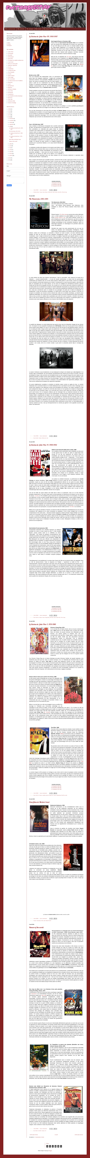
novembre (11, 120)
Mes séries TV (47, 29)
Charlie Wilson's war (60, 217)
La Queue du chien (12, 70)
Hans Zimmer (45, 192)
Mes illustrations (10, 29)
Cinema (40, 192)
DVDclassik (10, 92)
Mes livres (38, 29)
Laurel (9, 84)
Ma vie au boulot (11, 79)
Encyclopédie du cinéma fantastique (15, 95)
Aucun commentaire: (43, 189)
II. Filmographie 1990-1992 (56, 184)
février (10, 153)
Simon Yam (58, 617)
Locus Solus (10, 90)
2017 (9, 114)
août (10, 126)
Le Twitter (9, 44)
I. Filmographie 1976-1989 (56, 182)
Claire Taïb (10, 99)
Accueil (56, 1134)
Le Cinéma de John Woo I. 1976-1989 (42, 624)
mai (10, 147)
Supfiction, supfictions (12, 65)
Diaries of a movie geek (13, 63)
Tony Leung (63, 617)
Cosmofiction (10, 68)
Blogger (50, 1150)
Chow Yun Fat (36, 617)
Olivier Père (10, 58)
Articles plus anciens (79, 1134)
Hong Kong (47, 617)
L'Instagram (9, 45)
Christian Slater (36, 192)
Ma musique (30, 29)
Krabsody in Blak (11, 101)
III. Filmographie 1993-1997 (56, 609)
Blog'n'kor (10, 87)
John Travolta (55, 192)
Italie (42, 920)
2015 (9, 158)
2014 (9, 160)
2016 (9, 116)
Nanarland (33, 993)
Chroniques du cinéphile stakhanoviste (15, 60)
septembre (11, 124)
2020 (9, 109)
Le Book (8, 42)
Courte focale (10, 62)
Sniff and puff (11, 56)
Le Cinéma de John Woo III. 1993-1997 (43, 36)
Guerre (43, 617)
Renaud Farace (11, 85)
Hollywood (50, 192)
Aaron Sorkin (35, 437)
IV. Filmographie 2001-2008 (56, 185)
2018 (9, 113)
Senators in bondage (12, 102)
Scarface (37, 495)
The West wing (63, 214)
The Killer (68, 56)
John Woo (60, 192)
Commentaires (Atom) (39, 1137)
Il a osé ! (9, 67)
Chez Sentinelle (11, 72)
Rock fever (10, 97)
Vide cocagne (10, 77)
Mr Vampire (47, 712)
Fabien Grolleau (11, 75)
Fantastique (39, 920)
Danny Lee (51, 795)
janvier (10, 155)
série (47, 437)
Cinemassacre (11, 94)
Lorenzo (9, 73)
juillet (10, 143)
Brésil (37, 1130)
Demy (62, 733)
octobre (11, 122)
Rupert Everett (48, 920)
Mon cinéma (56, 29)
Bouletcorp (10, 82)
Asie (34, 1130)
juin (10, 145)
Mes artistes (21, 29)
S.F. (45, 1130)
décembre (11, 118)
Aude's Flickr (10, 51)
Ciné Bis (39, 1130)
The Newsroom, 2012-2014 (38, 199)
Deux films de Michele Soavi (39, 802)
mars (10, 151)
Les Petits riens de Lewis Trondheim (15, 80)
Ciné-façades (10, 53)
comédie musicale (45, 795)
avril (10, 149)
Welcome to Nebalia (12, 89)
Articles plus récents (34, 1134)
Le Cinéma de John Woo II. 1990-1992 (43, 445)
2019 (9, 111)
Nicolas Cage (64, 192)
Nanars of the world (36, 927)
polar (55, 617)
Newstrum (10, 55)
